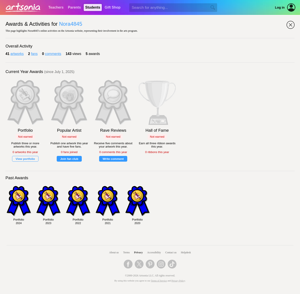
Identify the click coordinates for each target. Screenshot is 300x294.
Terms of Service (159, 280)
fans (34, 54)
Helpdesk (186, 252)
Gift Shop (112, 7)
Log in (280, 7)
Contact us (170, 252)
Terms (126, 252)
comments (53, 54)
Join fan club (69, 159)
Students (92, 7)
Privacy (138, 252)
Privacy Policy (178, 280)
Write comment (113, 159)
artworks (17, 54)
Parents (74, 7)
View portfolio (25, 159)
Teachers (56, 7)
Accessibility (154, 252)
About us (114, 252)
